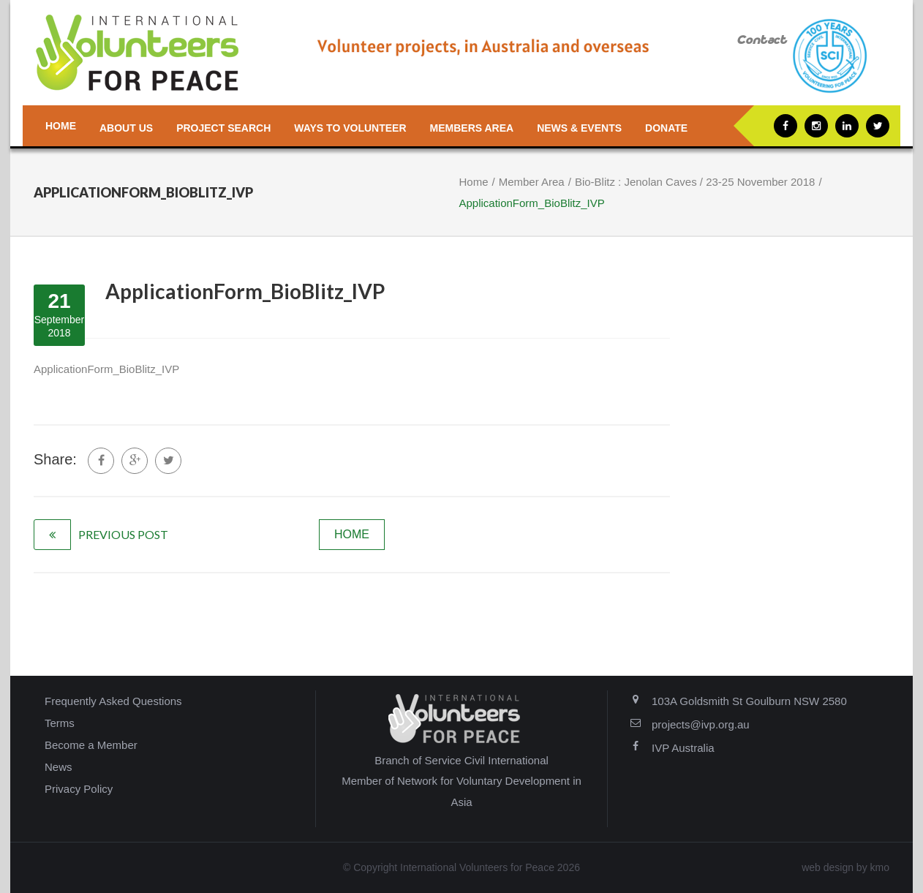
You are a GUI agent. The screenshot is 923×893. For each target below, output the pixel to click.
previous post (123, 534)
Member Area (532, 182)
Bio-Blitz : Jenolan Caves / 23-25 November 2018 (695, 182)
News (58, 767)
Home (60, 126)
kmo (879, 867)
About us (126, 128)
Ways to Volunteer (350, 128)
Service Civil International (487, 760)
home (351, 534)
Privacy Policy (79, 789)
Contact (761, 40)
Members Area (472, 128)
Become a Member (91, 745)
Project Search (223, 128)
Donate (666, 128)
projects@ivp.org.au (701, 724)
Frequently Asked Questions (113, 701)
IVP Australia (683, 748)
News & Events (579, 128)
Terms (60, 723)
